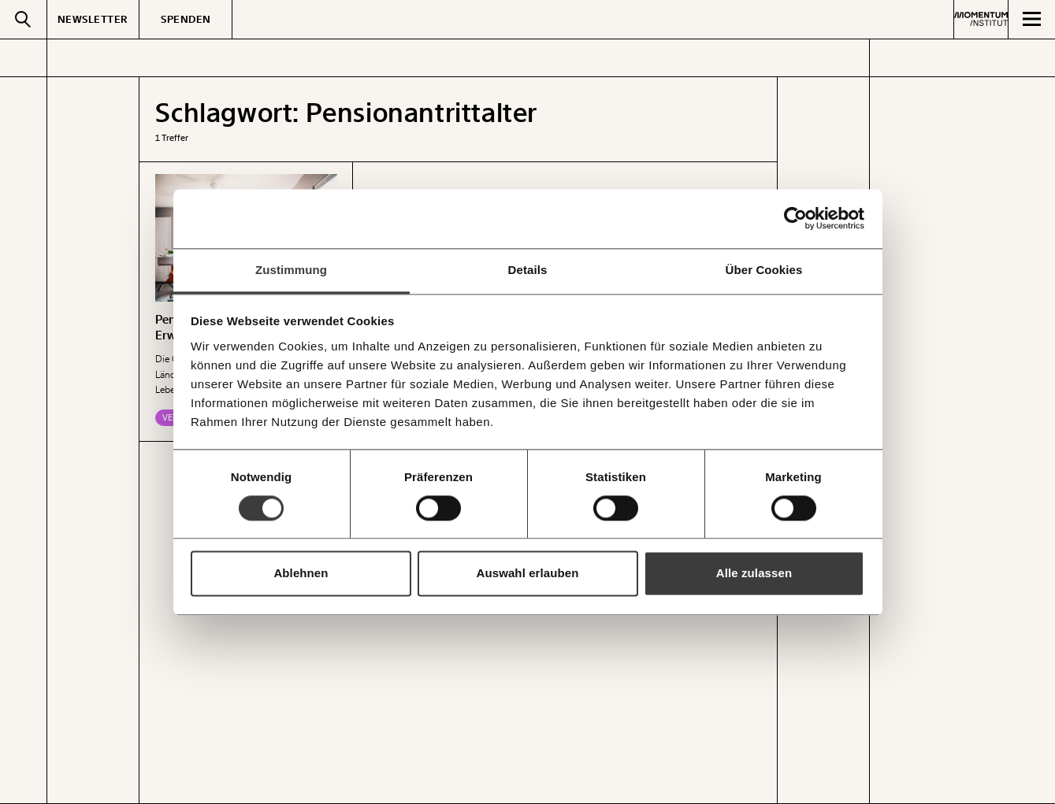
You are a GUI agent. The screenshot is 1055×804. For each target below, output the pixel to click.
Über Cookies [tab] (764, 269)
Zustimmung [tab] (291, 269)
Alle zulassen (754, 573)
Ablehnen (300, 573)
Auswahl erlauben (528, 573)
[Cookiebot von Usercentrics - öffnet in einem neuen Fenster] (795, 218)
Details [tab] (528, 269)
